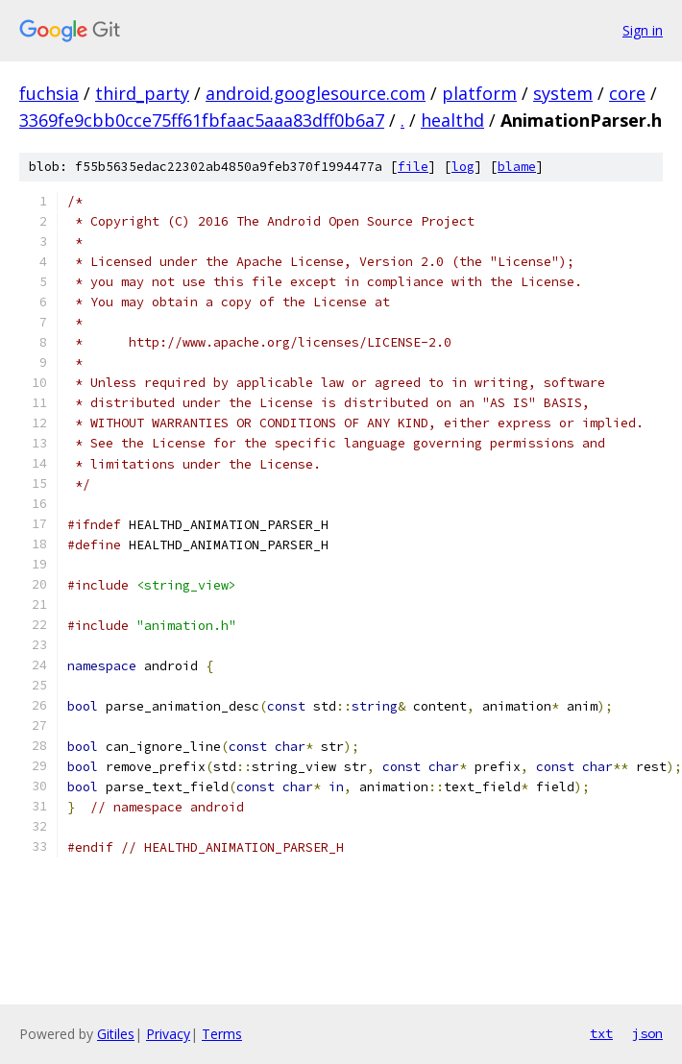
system (563, 93)
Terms (222, 1034)
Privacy (168, 1034)
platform (479, 93)
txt (601, 1033)
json (647, 1033)
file (413, 166)
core (627, 93)
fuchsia (49, 93)
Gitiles (115, 1034)
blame (517, 166)
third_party (142, 93)
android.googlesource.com (316, 93)
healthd (452, 120)
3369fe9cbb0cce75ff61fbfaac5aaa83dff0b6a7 (201, 120)
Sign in (642, 30)
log (463, 166)
